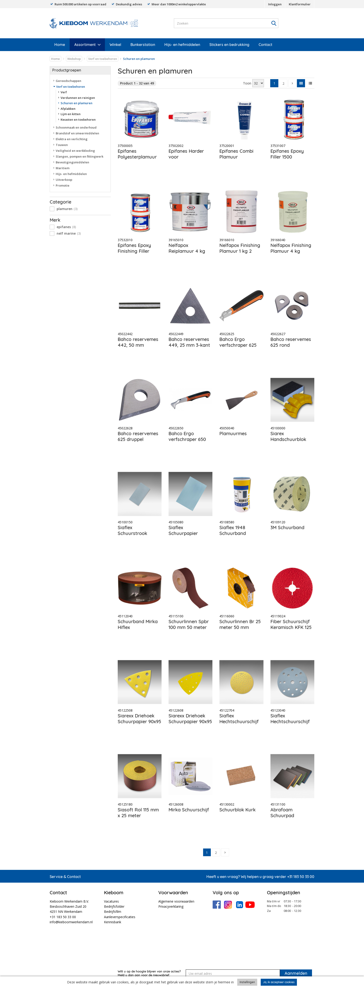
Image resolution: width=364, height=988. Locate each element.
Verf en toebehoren (102, 59)
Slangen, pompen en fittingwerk (79, 156)
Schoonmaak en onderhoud (76, 127)
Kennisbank (112, 922)
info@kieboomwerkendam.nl (71, 922)
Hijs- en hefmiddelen (182, 44)
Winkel (115, 44)
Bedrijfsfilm (112, 911)
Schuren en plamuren (76, 103)
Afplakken (68, 109)
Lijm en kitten (71, 114)
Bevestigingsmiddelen (72, 162)
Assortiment (85, 44)
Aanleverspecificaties (119, 917)
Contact (265, 44)
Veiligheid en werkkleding (75, 151)
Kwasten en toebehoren (78, 119)
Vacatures (111, 901)
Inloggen (275, 4)
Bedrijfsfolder (114, 906)
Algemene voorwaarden (176, 901)
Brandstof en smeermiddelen (77, 133)
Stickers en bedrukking (229, 44)
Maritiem (62, 168)
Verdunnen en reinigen (78, 98)
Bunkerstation (142, 44)
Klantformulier (300, 4)
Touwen (62, 145)
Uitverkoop (64, 180)
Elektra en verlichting (72, 139)
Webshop (74, 59)
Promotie (62, 185)
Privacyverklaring (170, 906)
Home (59, 44)
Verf (64, 92)
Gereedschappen (68, 81)
